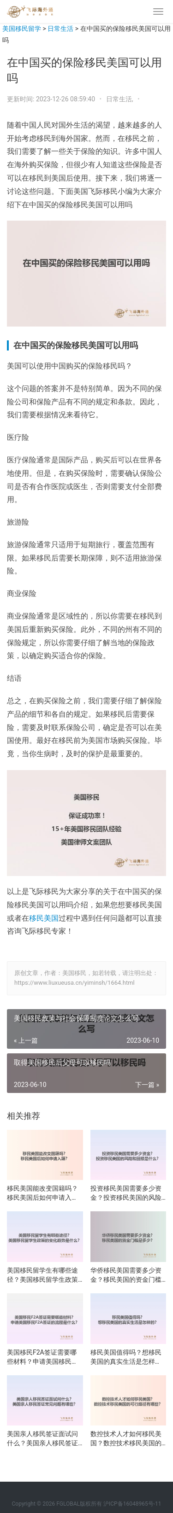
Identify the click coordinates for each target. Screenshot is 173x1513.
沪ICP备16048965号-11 (132, 1504)
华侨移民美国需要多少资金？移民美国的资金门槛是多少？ (125, 1275)
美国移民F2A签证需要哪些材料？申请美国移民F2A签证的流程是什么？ (42, 1357)
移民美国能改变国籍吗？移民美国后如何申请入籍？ (42, 1193)
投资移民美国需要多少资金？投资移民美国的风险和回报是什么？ (125, 1193)
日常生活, (120, 99)
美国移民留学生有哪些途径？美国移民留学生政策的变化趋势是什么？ (42, 1275)
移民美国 (44, 918)
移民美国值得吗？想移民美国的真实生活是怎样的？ (125, 1357)
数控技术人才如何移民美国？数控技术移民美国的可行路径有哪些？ (125, 1439)
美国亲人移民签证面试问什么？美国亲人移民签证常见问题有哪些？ (42, 1439)
